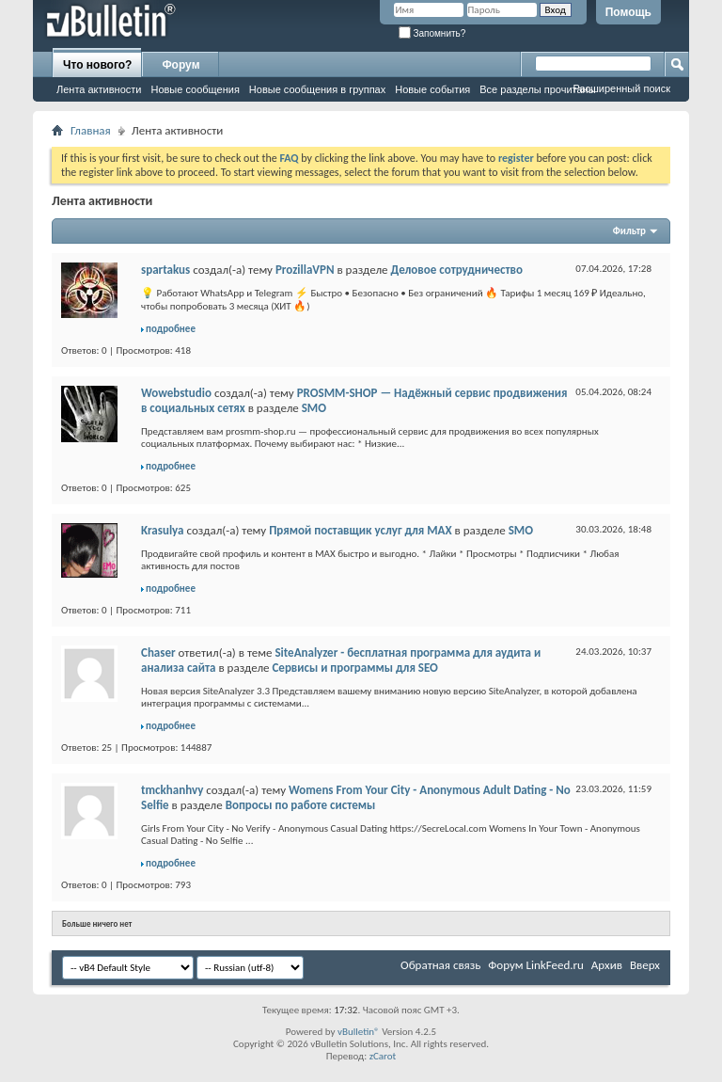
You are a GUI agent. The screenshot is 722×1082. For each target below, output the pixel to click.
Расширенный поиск (621, 88)
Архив (606, 965)
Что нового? (97, 65)
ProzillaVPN (305, 270)
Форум (180, 65)
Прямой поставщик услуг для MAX (360, 530)
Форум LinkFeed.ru (536, 965)
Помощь (628, 12)
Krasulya (162, 530)
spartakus (165, 270)
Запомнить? (432, 33)
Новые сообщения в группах (317, 89)
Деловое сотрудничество (457, 270)
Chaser (158, 652)
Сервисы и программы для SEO (354, 667)
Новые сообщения (194, 89)
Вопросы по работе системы (301, 805)
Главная (91, 130)
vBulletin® (358, 1032)
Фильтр (629, 231)
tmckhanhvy (172, 790)
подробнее (171, 329)
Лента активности (98, 89)
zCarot (383, 1056)
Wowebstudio (176, 393)
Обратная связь (440, 965)
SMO (314, 408)
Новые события (432, 89)
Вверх (645, 965)
